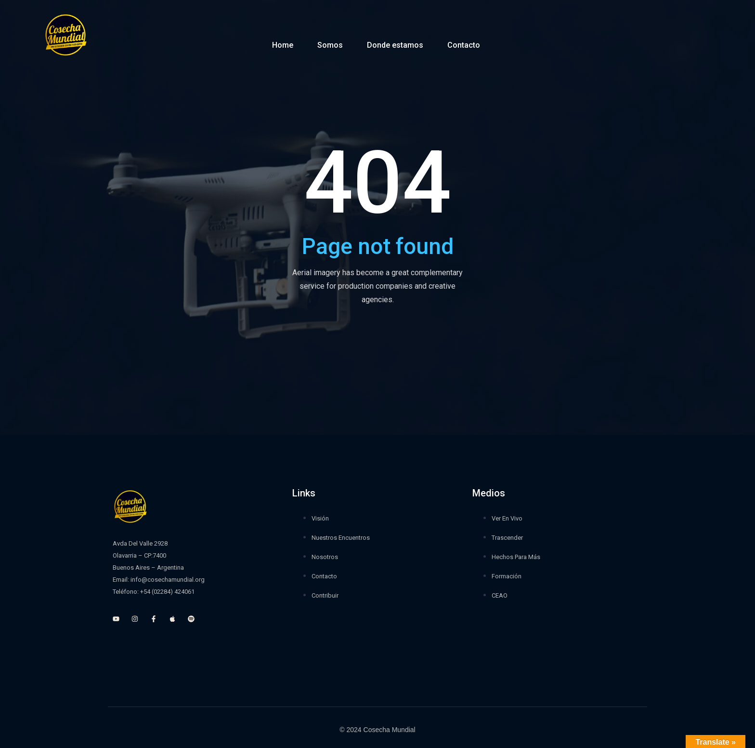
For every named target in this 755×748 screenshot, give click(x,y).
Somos (330, 45)
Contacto (463, 45)
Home (282, 45)
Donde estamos (395, 45)
